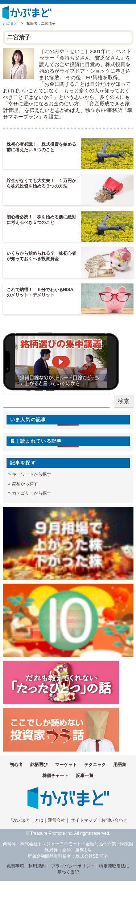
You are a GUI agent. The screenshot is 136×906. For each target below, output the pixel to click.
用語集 (119, 764)
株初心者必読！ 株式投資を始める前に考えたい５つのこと (41, 147)
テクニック (95, 764)
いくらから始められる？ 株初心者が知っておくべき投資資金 (41, 256)
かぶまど (10, 23)
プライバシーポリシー (73, 866)
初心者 (16, 764)
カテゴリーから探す (31, 493)
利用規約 (37, 866)
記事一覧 (85, 775)
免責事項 (15, 866)
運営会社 (56, 820)
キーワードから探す (31, 474)
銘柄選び (39, 764)
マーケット (66, 764)
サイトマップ (84, 820)
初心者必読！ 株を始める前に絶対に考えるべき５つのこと (41, 219)
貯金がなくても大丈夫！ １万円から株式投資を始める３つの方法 (41, 183)
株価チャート (55, 775)
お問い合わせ (114, 820)
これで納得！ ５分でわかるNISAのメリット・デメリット (40, 292)
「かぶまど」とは (26, 820)
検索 (123, 401)
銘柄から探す (25, 483)
